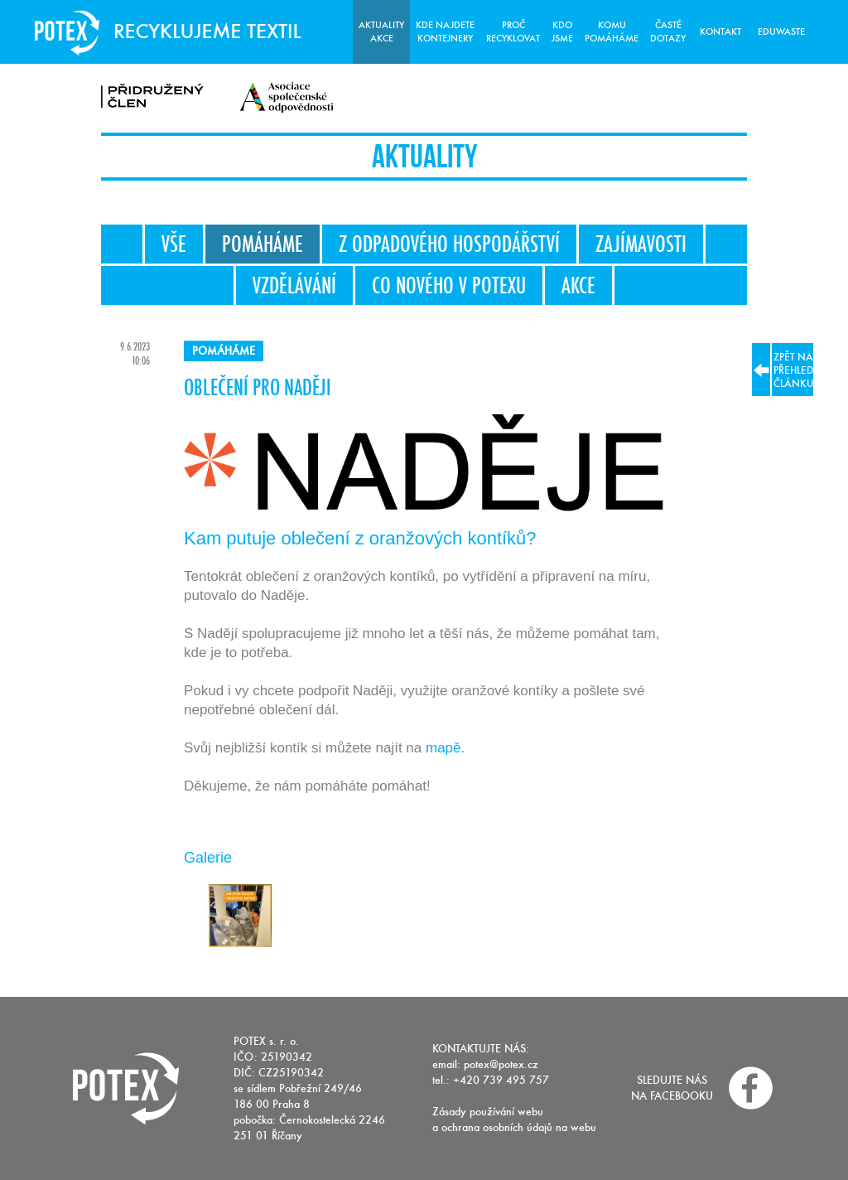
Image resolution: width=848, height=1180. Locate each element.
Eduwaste (781, 31)
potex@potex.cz (501, 1064)
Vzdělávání (294, 285)
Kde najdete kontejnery (445, 31)
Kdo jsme (562, 31)
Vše (173, 244)
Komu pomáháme (611, 31)
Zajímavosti (641, 244)
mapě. (445, 748)
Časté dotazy (668, 31)
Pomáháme (262, 244)
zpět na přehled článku (782, 369)
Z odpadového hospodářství (449, 244)
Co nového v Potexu (449, 285)
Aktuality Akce (381, 31)
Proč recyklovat (513, 31)
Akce (578, 285)
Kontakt (720, 31)
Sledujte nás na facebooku (672, 1088)
